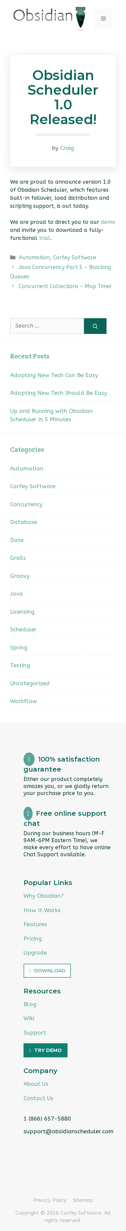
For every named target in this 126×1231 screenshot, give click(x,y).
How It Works (42, 910)
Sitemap (83, 1200)
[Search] (95, 326)
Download (49, 971)
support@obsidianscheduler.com (69, 1131)
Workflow (23, 701)
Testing (20, 665)
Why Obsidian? (44, 895)
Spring (18, 647)
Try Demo (48, 1050)
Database (23, 522)
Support (35, 1032)
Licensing (22, 611)
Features (35, 924)
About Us (36, 1083)
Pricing (33, 938)
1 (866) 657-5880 (47, 1118)
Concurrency (26, 504)
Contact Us (38, 1098)
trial (44, 238)
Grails (18, 557)
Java (16, 593)
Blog (30, 1004)
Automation (34, 257)
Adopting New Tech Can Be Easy (54, 375)
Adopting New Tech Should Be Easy (58, 392)
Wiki (29, 1018)
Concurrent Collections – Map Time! (65, 286)
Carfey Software (74, 257)
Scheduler (23, 629)
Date (17, 540)
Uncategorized (30, 683)
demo (108, 222)
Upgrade (35, 952)
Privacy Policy (50, 1200)
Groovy (20, 576)
